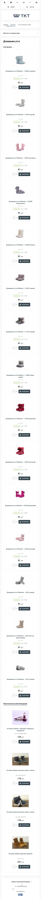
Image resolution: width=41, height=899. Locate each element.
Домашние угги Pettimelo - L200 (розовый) (20, 549)
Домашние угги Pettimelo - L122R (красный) (21, 418)
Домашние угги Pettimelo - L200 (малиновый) (20, 505)
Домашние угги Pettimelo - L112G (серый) (20, 332)
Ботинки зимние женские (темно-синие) (20, 812)
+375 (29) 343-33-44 (21, 886)
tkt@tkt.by (22, 891)
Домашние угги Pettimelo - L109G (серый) (20, 288)
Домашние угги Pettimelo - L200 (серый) (20, 592)
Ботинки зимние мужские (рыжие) (20, 854)
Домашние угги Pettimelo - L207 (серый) (20, 679)
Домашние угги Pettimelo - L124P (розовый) (20, 462)
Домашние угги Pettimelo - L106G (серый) (20, 114)
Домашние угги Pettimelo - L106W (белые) (20, 245)
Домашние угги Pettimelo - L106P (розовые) (20, 158)
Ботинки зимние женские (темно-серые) (21, 770)
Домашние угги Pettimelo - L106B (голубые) (20, 71)
